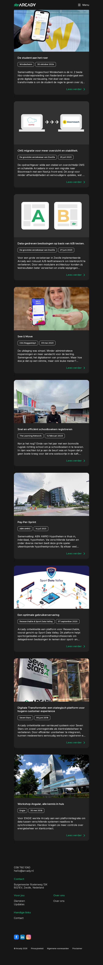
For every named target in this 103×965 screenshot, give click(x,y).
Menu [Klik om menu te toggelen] (83, 4)
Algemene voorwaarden (58, 948)
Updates (19, 904)
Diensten (19, 901)
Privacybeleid (37, 948)
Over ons (58, 901)
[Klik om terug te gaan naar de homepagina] (25, 5)
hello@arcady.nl (24, 870)
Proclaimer (77, 948)
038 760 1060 (22, 867)
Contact (19, 918)
